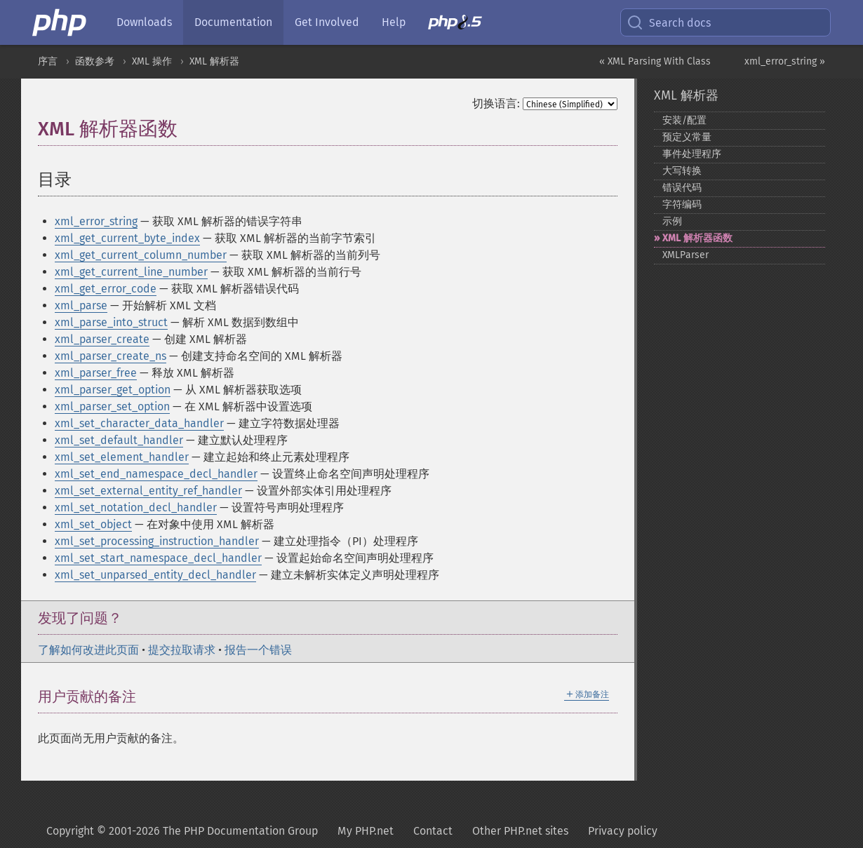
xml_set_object (93, 524)
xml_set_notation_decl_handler (136, 507)
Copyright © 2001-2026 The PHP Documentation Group (182, 830)
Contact (433, 830)
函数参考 (94, 61)
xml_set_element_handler (122, 457)
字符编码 (682, 204)
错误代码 (682, 188)
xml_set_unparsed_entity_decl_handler (155, 574)
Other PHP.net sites (520, 830)
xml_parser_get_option (112, 389)
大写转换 (682, 171)
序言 (48, 61)
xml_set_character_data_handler (139, 423)
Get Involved (327, 22)
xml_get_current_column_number (141, 255)
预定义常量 (686, 137)
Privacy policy (622, 830)
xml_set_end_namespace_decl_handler (156, 473)
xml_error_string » (784, 61)
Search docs (669, 22)
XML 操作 (152, 61)
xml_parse (81, 305)
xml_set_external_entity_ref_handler (148, 490)
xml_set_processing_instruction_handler (157, 541)
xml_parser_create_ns (110, 356)
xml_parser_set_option (112, 406)
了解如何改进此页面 (88, 650)
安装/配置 (684, 120)
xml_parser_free (96, 372)
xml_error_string (96, 221)
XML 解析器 (214, 61)
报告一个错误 (258, 650)
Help (394, 22)
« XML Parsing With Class (655, 61)
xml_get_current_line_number (131, 271)
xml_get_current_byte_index (127, 238)
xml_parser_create (102, 339)
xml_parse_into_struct (111, 322)
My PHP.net (365, 830)
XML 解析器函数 (697, 238)
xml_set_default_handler (119, 440)
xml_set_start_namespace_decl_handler (158, 558)
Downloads (144, 22)
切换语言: (496, 103)
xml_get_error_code (105, 288)
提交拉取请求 (181, 650)
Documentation (233, 22)
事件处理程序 (691, 154)
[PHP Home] (60, 22)
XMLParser (685, 255)
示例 (672, 221)
